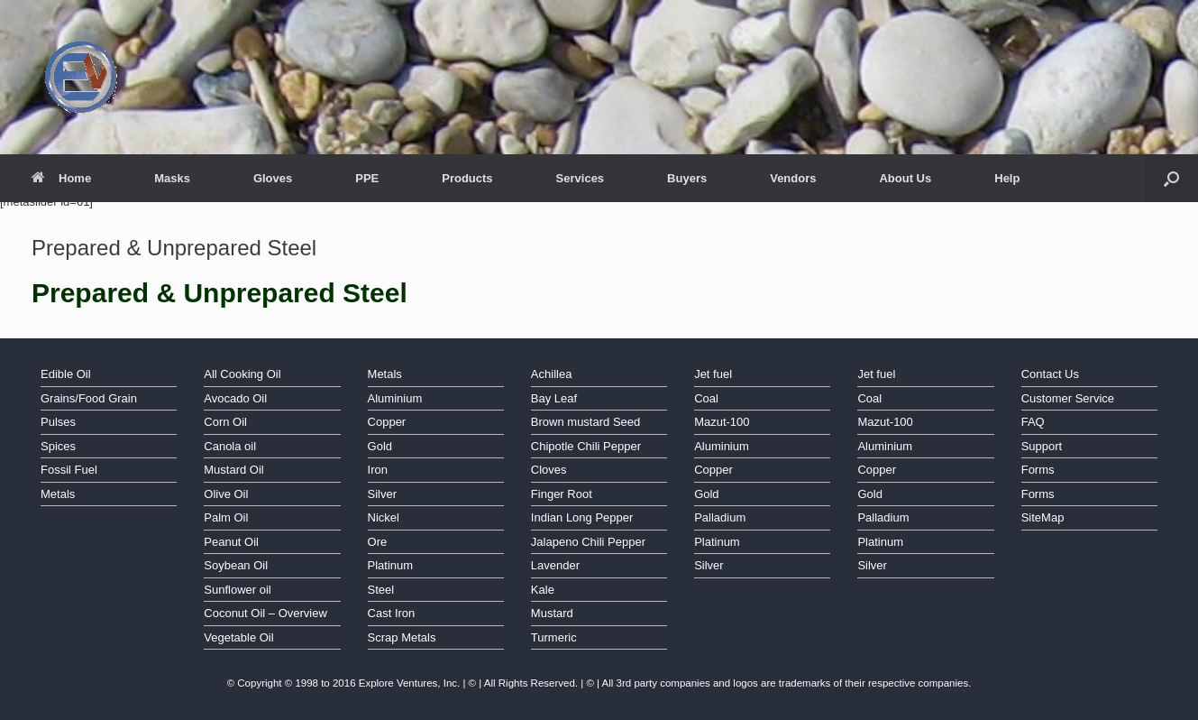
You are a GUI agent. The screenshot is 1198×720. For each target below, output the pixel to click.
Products (467, 178)
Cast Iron (392, 613)
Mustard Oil (233, 469)
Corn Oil (225, 422)
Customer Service (1067, 398)
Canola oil (230, 446)
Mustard (552, 613)
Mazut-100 (721, 422)
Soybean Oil (236, 565)
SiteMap (1043, 517)
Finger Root (561, 494)
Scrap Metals (402, 637)
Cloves (549, 469)
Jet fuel (713, 374)
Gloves (272, 178)
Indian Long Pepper (582, 517)
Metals (58, 494)
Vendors (793, 178)
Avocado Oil (235, 398)
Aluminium (395, 398)
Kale (542, 589)
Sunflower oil (237, 589)
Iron (378, 469)
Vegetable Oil (238, 637)
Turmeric (554, 637)
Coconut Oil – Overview (265, 613)
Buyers (687, 178)
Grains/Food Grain (89, 398)
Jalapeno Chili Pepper (588, 542)
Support (1042, 446)
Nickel (383, 517)
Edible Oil (66, 374)
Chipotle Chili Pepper (586, 446)
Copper (387, 422)
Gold (380, 446)
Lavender (555, 565)
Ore (378, 542)
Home (61, 178)
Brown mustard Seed (585, 422)
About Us (905, 178)
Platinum (391, 565)
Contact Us (1050, 374)
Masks (172, 178)
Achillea (551, 374)
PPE (367, 178)
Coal (706, 398)
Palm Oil (226, 517)
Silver (383, 494)
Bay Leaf (554, 398)
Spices (58, 446)
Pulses (58, 422)
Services (580, 178)
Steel (381, 589)
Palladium (719, 517)
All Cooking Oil (242, 374)
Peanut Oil (231, 542)
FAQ (1033, 422)
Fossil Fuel (69, 469)
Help (1007, 178)
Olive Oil (226, 494)
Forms (1038, 469)
